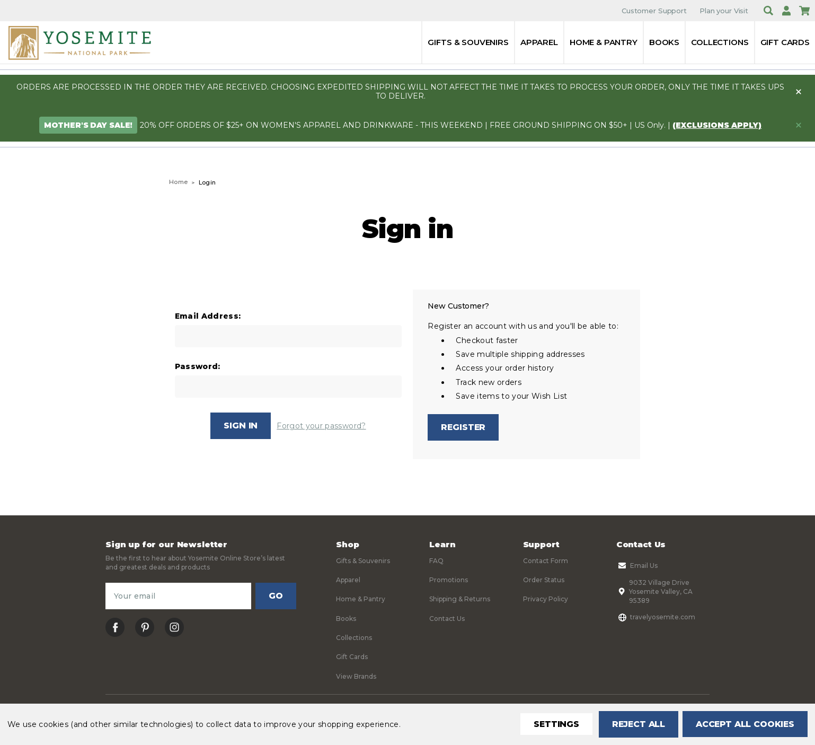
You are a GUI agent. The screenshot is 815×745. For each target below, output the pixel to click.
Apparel (539, 42)
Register (463, 427)
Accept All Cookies (744, 724)
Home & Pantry (603, 42)
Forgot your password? (321, 426)
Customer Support (654, 10)
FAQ (436, 561)
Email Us (637, 566)
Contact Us (447, 619)
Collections (719, 42)
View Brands (356, 676)
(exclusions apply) (716, 125)
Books (664, 42)
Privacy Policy (545, 599)
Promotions (448, 580)
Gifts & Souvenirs (468, 42)
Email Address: (208, 316)
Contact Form (545, 561)
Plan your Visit (723, 10)
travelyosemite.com (655, 617)
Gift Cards (785, 42)
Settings (552, 724)
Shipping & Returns (459, 599)
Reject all (635, 724)
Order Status (543, 580)
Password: (197, 366)
